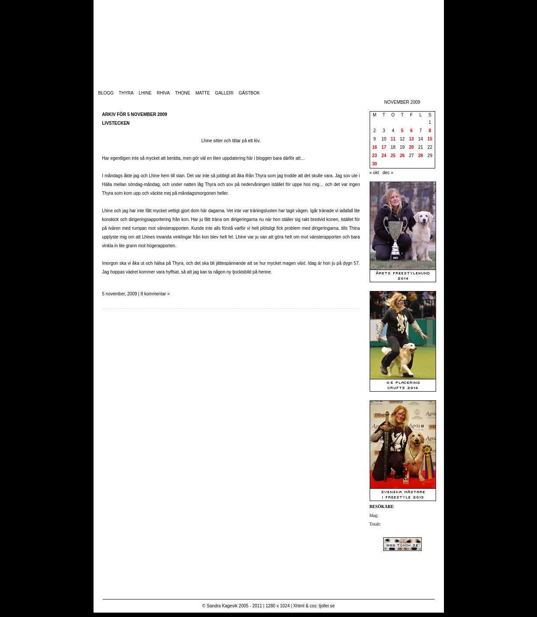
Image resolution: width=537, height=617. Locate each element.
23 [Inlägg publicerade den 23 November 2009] (374, 155)
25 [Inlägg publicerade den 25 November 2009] (393, 155)
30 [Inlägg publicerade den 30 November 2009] (374, 163)
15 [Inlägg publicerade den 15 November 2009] (429, 139)
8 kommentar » (155, 293)
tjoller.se (327, 605)
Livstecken (116, 123)
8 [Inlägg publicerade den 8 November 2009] (430, 130)
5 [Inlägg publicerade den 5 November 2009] (402, 130)
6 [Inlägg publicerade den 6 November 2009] (411, 130)
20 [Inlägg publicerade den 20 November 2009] (411, 147)
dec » (388, 172)
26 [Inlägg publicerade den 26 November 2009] (402, 155)
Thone (182, 93)
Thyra (126, 93)
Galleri (224, 93)
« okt (374, 172)
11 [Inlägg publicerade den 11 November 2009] (393, 139)
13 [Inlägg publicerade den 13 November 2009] (411, 139)
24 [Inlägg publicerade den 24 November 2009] (383, 155)
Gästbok (249, 93)
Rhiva (163, 93)
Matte (202, 93)
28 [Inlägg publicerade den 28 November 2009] (420, 155)
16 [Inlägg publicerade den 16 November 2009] (374, 147)
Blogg (106, 93)
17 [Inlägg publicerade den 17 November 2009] (383, 147)
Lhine (145, 93)
